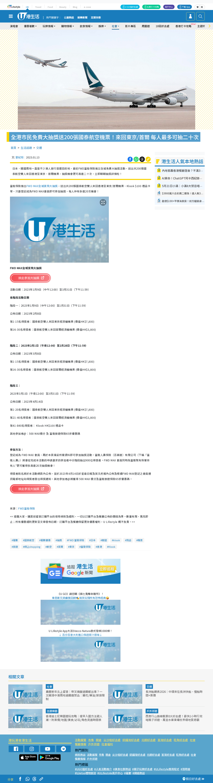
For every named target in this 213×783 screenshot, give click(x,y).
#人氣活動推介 (103, 769)
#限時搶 (185, 769)
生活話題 (26, 148)
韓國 (104, 540)
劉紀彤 (20, 157)
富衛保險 (86, 546)
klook (116, 540)
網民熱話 (80, 755)
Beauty (62, 7)
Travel (38, 7)
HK (27, 7)
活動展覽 (80, 740)
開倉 (99, 740)
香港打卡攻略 (183, 26)
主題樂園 (52, 711)
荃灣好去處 (165, 740)
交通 (39, 148)
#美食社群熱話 (122, 769)
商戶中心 (169, 6)
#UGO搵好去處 (84, 769)
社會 (114, 26)
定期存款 (96, 17)
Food (50, 7)
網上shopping (32, 546)
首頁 (13, 148)
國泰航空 (29, 540)
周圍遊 (146, 26)
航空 (49, 546)
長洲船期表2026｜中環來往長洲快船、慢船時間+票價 (174, 693)
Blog (75, 7)
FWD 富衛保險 (76, 540)
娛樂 (101, 26)
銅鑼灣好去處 (130, 740)
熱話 (128, 540)
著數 (15, 540)
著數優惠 (46, 540)
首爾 (60, 546)
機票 (140, 540)
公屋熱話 (69, 17)
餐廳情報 (80, 744)
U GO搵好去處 (131, 6)
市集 (91, 740)
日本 (93, 540)
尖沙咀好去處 (112, 740)
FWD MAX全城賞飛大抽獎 (42, 186)
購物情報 (66, 26)
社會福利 (107, 744)
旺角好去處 (181, 740)
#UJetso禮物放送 (85, 773)
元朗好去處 (148, 740)
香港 (99, 546)
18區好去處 (162, 26)
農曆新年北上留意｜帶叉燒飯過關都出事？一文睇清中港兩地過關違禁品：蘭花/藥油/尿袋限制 (75, 695)
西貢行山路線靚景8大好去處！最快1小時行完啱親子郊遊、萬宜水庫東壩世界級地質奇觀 (174, 718)
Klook (111, 546)
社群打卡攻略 (153, 6)
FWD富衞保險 (26, 508)
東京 (71, 546)
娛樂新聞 (82, 17)
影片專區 (130, 26)
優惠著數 (29, 26)
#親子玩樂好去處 (142, 769)
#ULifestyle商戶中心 (110, 773)
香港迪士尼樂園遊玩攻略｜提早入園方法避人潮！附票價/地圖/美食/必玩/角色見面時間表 (74, 718)
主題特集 (202, 26)
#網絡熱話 (138, 773)
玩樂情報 (48, 26)
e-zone (87, 7)
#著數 (127, 773)
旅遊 (15, 546)
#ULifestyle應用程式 (166, 769)
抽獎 (59, 540)
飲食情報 (85, 26)
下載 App (186, 6)
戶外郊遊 (152, 711)
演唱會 (14, 26)
